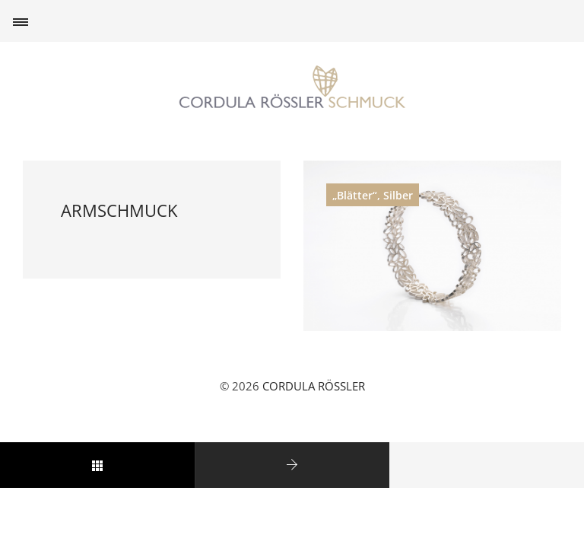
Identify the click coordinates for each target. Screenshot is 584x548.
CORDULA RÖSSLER (313, 385)
